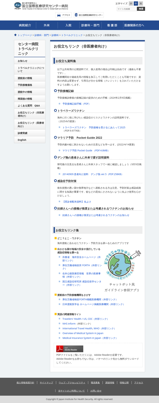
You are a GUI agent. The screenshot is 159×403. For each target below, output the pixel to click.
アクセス (63, 15)
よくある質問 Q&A (29, 105)
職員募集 (95, 382)
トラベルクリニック (72, 35)
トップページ (25, 35)
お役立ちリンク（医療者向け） (31, 124)
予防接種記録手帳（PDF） (76, 103)
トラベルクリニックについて (31, 69)
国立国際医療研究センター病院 (46, 6)
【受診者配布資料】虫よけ (76, 201)
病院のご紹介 (25, 25)
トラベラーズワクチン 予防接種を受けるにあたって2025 (93, 127)
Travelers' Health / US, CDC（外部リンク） (85, 318)
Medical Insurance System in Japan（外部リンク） (90, 338)
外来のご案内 (47, 25)
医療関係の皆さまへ (134, 25)
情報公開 (124, 382)
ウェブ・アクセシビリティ (72, 382)
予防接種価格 (25, 85)
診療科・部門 (41, 35)
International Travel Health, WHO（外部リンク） (89, 328)
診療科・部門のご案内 (90, 25)
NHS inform (69, 323)
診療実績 (22, 133)
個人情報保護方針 (25, 382)
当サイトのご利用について (71, 390)
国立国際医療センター (89, 15)
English (22, 139)
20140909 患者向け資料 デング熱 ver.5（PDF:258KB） (93, 174)
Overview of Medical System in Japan (82, 333)
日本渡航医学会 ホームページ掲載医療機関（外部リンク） (93, 304)
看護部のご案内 (112, 25)
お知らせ (22, 60)
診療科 (55, 35)
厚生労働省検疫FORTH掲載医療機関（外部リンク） (90, 299)
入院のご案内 (69, 25)
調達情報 (109, 382)
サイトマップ (46, 382)
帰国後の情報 (25, 98)
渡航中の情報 (25, 91)
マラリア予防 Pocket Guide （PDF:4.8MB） (86, 150)
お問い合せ (96, 390)
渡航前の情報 (25, 78)
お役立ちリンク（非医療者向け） (31, 114)
